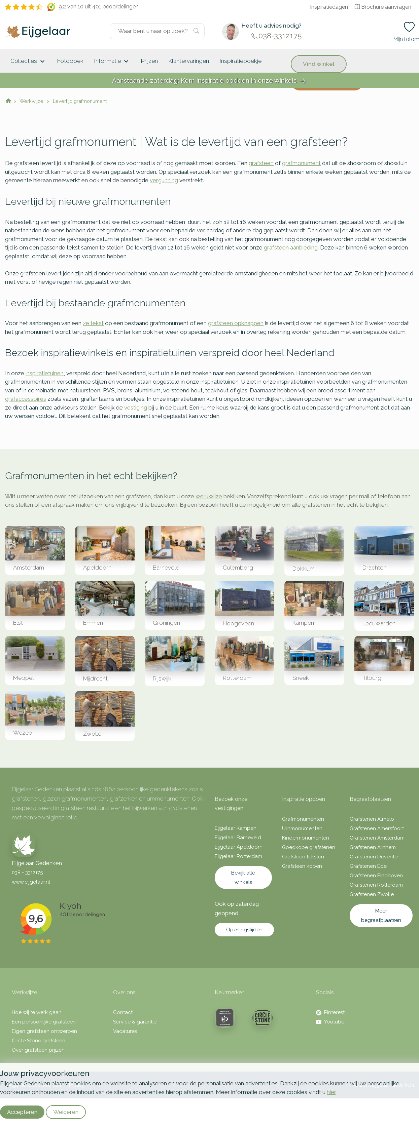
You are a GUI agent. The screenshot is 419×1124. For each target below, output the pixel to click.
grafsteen (261, 163)
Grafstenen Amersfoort (377, 828)
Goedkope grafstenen (308, 847)
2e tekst (93, 323)
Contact (123, 1012)
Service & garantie (134, 1022)
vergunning (164, 180)
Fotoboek (70, 60)
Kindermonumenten (305, 838)
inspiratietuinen (45, 373)
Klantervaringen (189, 60)
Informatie (112, 61)
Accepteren (22, 1112)
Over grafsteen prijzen (38, 1050)
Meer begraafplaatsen (381, 915)
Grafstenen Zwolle (372, 894)
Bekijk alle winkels (243, 877)
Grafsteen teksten (303, 857)
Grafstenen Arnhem (373, 847)
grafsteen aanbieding (291, 247)
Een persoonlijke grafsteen (44, 1022)
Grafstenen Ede (368, 866)
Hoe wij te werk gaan (37, 1012)
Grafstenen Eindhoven (376, 876)
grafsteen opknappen (236, 323)
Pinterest (330, 1012)
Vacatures (125, 1031)
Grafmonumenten (303, 819)
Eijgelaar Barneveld (238, 838)
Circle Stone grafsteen (38, 1041)
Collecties (28, 61)
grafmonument (301, 163)
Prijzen (149, 60)
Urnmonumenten (302, 828)
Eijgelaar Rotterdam (238, 856)
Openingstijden (244, 930)
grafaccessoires (25, 398)
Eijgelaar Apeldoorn (239, 847)
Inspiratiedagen (329, 7)
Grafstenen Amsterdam (377, 838)
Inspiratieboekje (240, 60)
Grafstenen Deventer (374, 857)
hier (331, 1092)
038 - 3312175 (27, 872)
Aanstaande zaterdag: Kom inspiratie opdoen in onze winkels (209, 81)
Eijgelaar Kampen (235, 828)
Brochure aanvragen (383, 7)
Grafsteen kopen (302, 866)
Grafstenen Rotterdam (376, 885)
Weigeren (65, 1112)
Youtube (330, 1022)
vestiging (135, 407)
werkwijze (209, 496)
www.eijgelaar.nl (31, 882)
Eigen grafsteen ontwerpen (44, 1031)
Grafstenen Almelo (372, 819)
